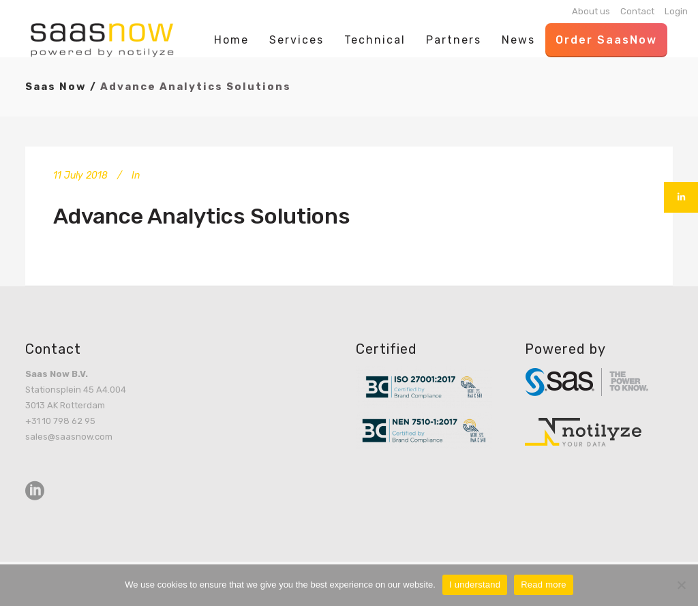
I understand (474, 584)
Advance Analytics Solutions (201, 216)
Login (676, 11)
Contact (637, 11)
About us (591, 11)
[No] (681, 585)
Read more (543, 584)
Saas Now (56, 86)
